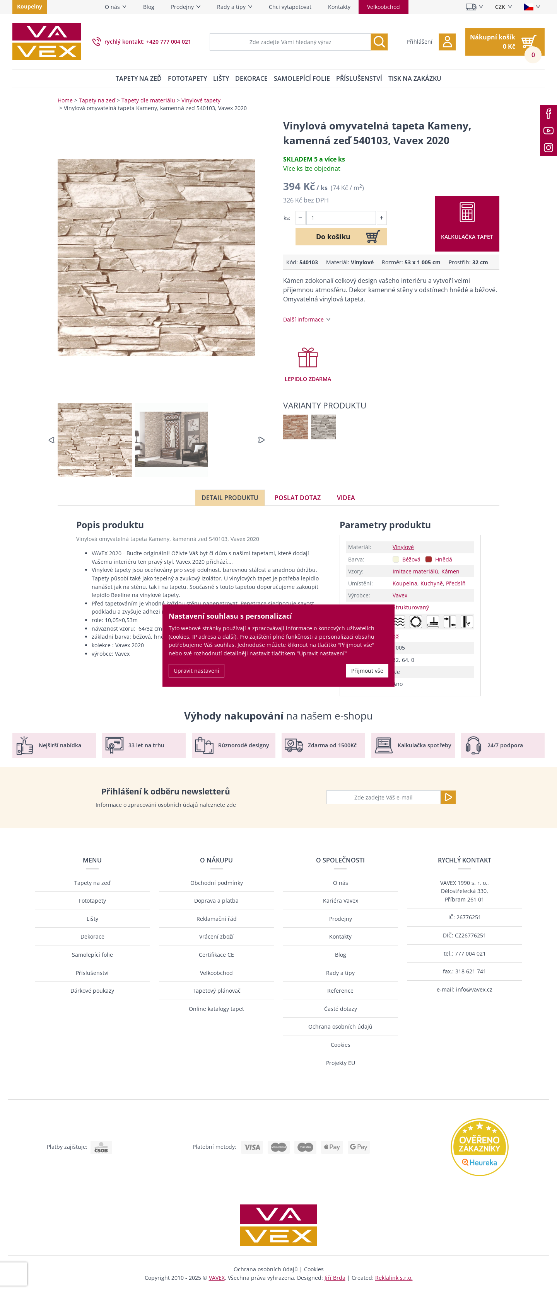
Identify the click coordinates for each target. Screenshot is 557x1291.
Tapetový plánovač (217, 990)
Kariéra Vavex (340, 900)
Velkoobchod (383, 6)
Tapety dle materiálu (148, 100)
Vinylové (403, 547)
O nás (112, 6)
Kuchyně (431, 583)
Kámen (450, 571)
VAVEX (217, 1277)
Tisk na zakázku (414, 78)
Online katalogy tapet (216, 1008)
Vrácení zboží (216, 936)
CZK (500, 6)
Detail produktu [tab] (230, 497)
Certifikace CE (216, 954)
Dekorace (251, 78)
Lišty (221, 78)
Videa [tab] (346, 497)
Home (65, 100)
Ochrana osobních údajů (340, 1026)
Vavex (400, 595)
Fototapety (187, 78)
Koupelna (405, 583)
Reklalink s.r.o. (394, 1277)
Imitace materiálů (415, 571)
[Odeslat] (448, 797)
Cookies (340, 1044)
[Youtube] (548, 130)
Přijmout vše (367, 670)
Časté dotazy (340, 1008)
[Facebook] (548, 113)
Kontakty (339, 6)
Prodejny (182, 6)
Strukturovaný (411, 607)
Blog (148, 6)
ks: (287, 217)
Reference (340, 990)
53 (396, 635)
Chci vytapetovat (290, 6)
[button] (431, 42)
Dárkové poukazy (92, 990)
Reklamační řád (216, 918)
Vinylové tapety (200, 100)
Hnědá (443, 559)
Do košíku (333, 236)
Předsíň (456, 583)
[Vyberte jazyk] (532, 7)
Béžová (411, 559)
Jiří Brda (335, 1277)
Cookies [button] (314, 1269)
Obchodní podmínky (216, 882)
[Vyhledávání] (379, 42)
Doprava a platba (216, 900)
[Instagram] (548, 147)
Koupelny (29, 6)
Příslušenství (359, 78)
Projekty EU (340, 1062)
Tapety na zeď (139, 78)
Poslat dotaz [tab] (298, 497)
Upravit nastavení (196, 670)
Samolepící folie (302, 78)
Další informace (303, 319)
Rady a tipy (231, 6)
